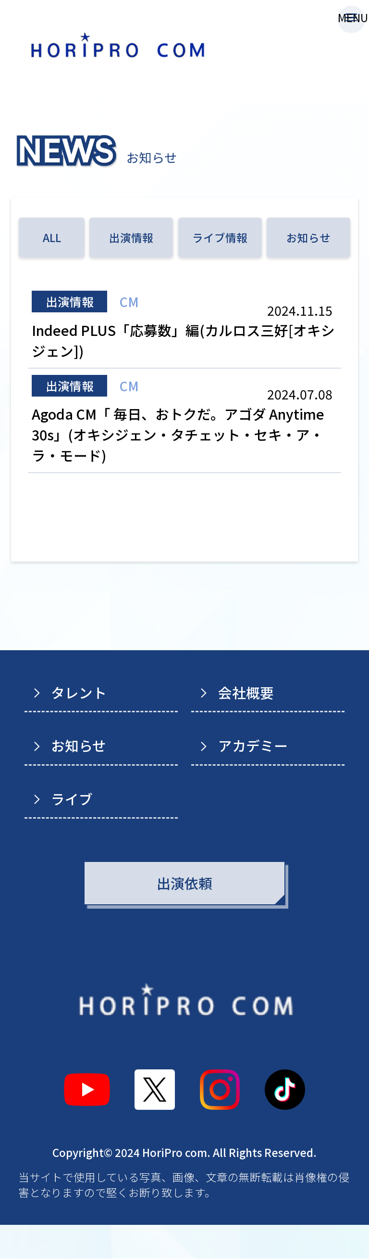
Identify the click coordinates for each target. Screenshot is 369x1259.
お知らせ (308, 237)
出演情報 (131, 237)
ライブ (72, 833)
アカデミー (253, 779)
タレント (79, 726)
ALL (52, 237)
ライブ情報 (219, 237)
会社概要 (246, 726)
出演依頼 (184, 917)
